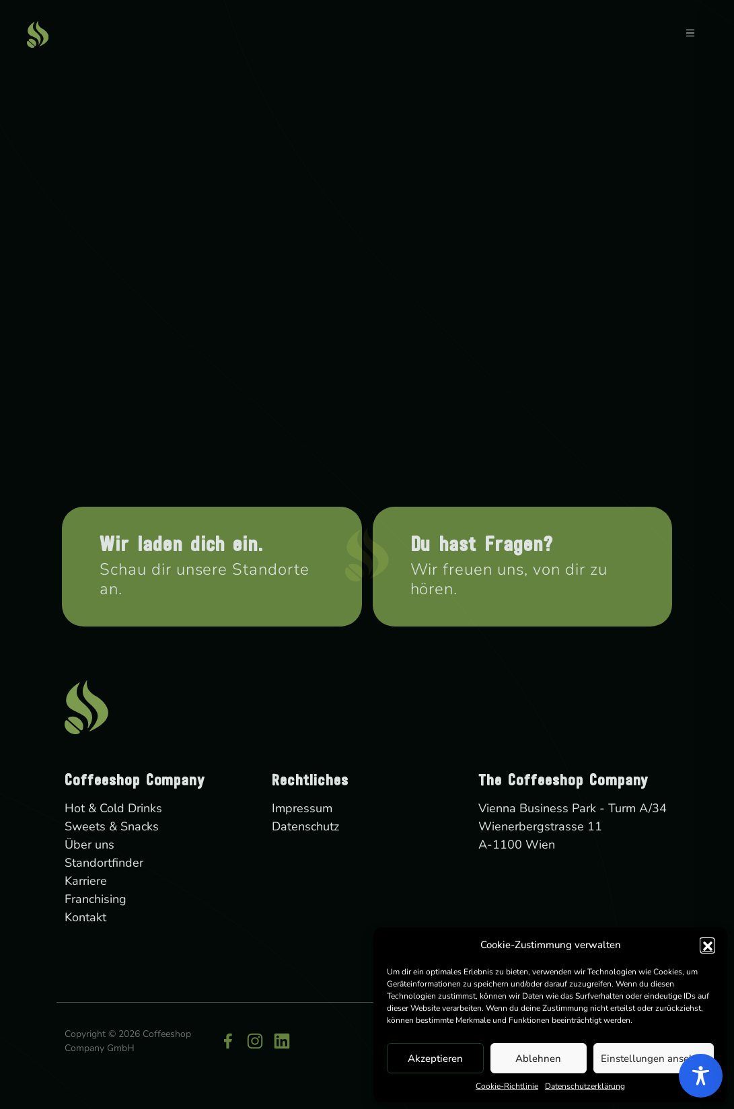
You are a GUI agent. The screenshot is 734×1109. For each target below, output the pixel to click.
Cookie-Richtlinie (507, 1086)
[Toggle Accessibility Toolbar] (700, 1075)
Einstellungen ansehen (653, 1058)
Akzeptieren (435, 1058)
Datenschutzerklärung (585, 1086)
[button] (707, 945)
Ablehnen (538, 1058)
